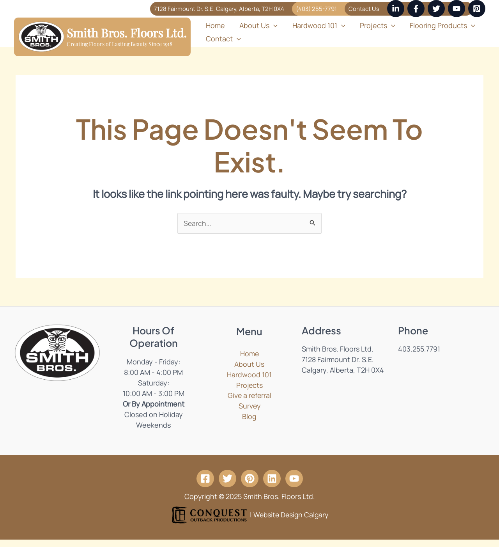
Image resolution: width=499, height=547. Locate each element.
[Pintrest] (249, 485)
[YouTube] (456, 8)
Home (213, 26)
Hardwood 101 (311, 26)
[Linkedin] (395, 8)
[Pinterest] (476, 8)
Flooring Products (429, 26)
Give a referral (249, 403)
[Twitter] (436, 8)
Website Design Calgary (291, 521)
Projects (367, 26)
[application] (269, 26)
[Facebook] (416, 8)
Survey (249, 413)
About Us (254, 26)
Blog (249, 424)
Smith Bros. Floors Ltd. (127, 36)
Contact (221, 44)
